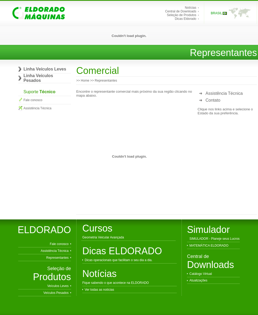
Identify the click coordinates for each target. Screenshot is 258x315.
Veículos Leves (58, 286)
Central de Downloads (180, 11)
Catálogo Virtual (200, 274)
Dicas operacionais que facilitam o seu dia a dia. (118, 260)
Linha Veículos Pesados (38, 78)
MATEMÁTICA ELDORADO (208, 245)
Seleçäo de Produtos (181, 15)
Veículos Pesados (56, 293)
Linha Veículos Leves (44, 69)
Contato (213, 100)
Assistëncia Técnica (37, 108)
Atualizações (198, 280)
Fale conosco (32, 100)
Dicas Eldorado (185, 19)
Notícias (190, 8)
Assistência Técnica (224, 93)
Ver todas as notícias (99, 290)
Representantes (57, 258)
